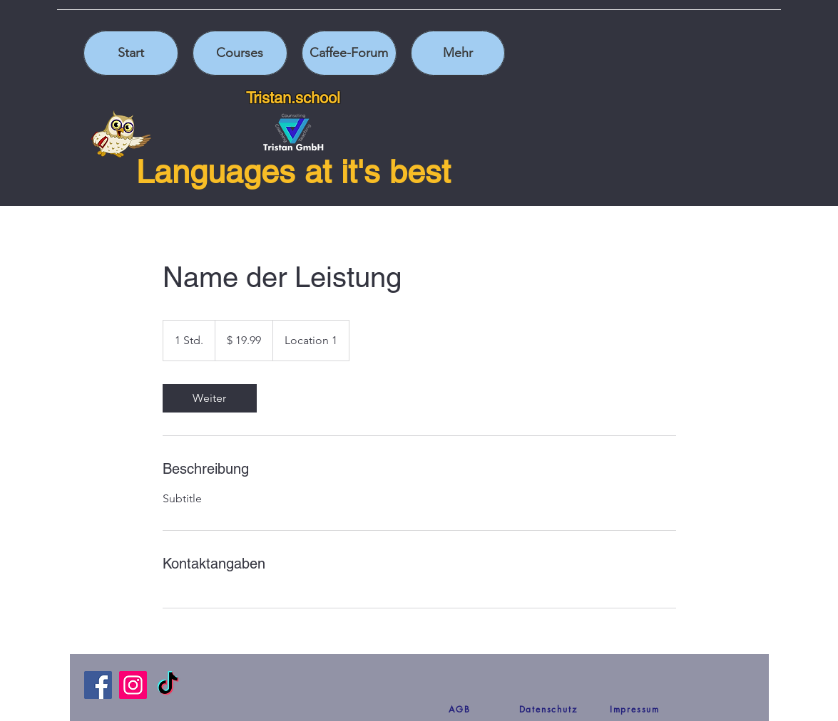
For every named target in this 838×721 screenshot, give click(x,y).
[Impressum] (635, 709)
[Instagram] (133, 685)
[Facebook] (98, 685)
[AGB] (460, 709)
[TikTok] (168, 685)
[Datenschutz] (548, 709)
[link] (210, 398)
